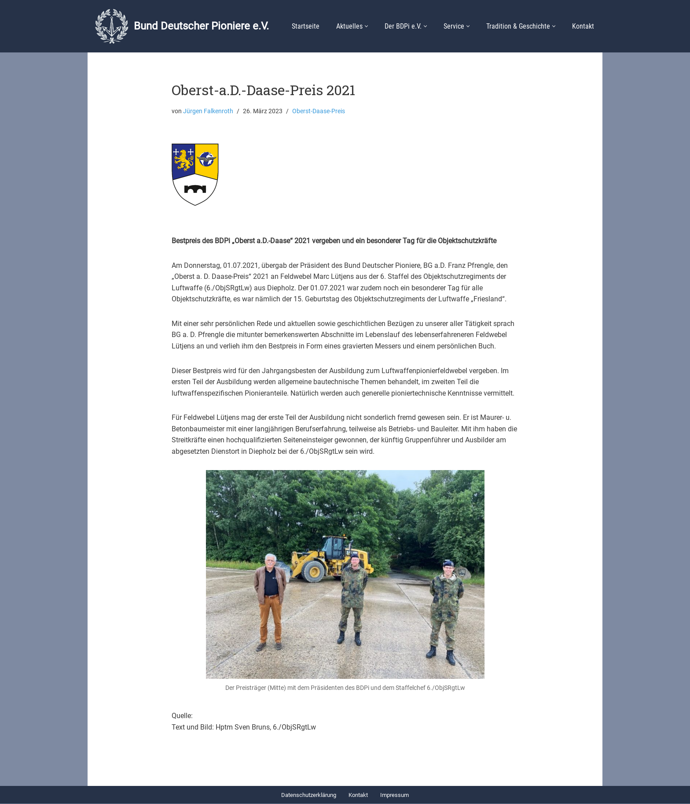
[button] (366, 26)
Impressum (394, 795)
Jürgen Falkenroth (208, 111)
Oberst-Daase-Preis (318, 111)
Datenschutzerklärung (308, 795)
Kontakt (583, 26)
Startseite (305, 26)
